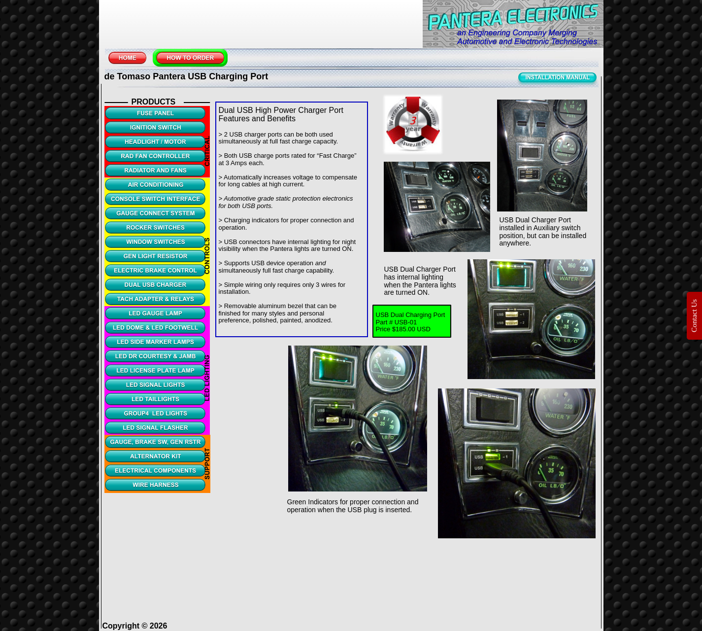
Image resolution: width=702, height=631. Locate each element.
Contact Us (694, 315)
